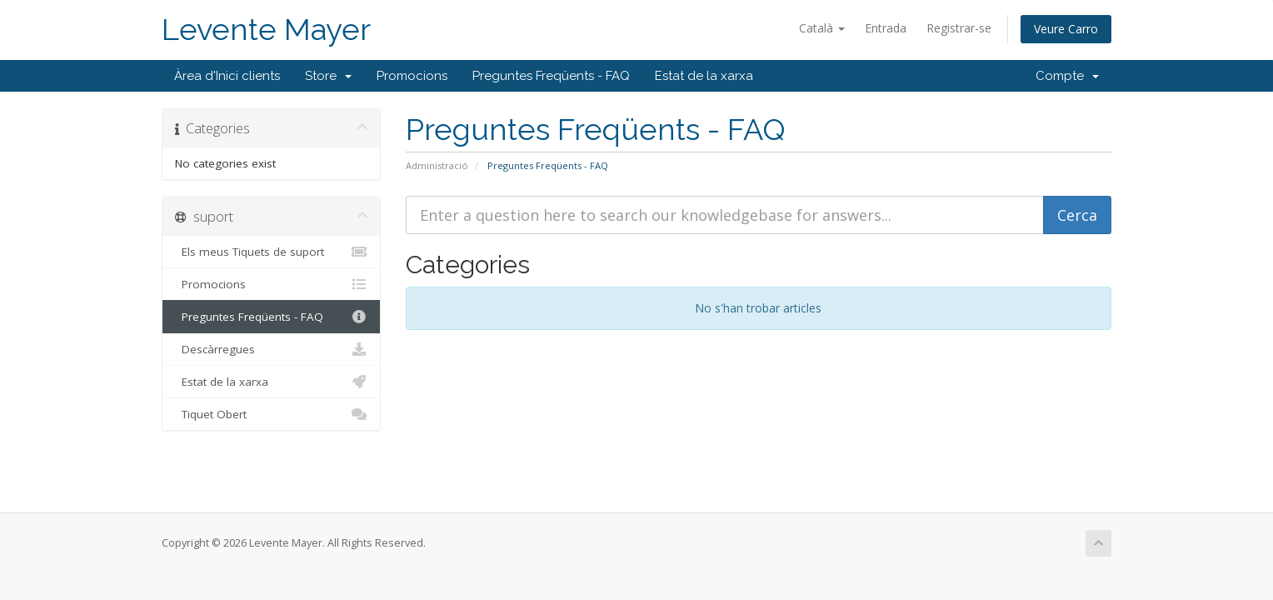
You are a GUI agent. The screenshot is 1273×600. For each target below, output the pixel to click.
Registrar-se (958, 28)
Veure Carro (1066, 29)
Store (328, 75)
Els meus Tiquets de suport (271, 252)
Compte (1067, 75)
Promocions (412, 75)
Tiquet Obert (271, 414)
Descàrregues (271, 349)
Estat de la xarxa (704, 75)
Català (822, 28)
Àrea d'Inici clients (227, 75)
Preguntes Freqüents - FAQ (551, 75)
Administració (437, 165)
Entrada (885, 28)
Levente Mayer (266, 30)
